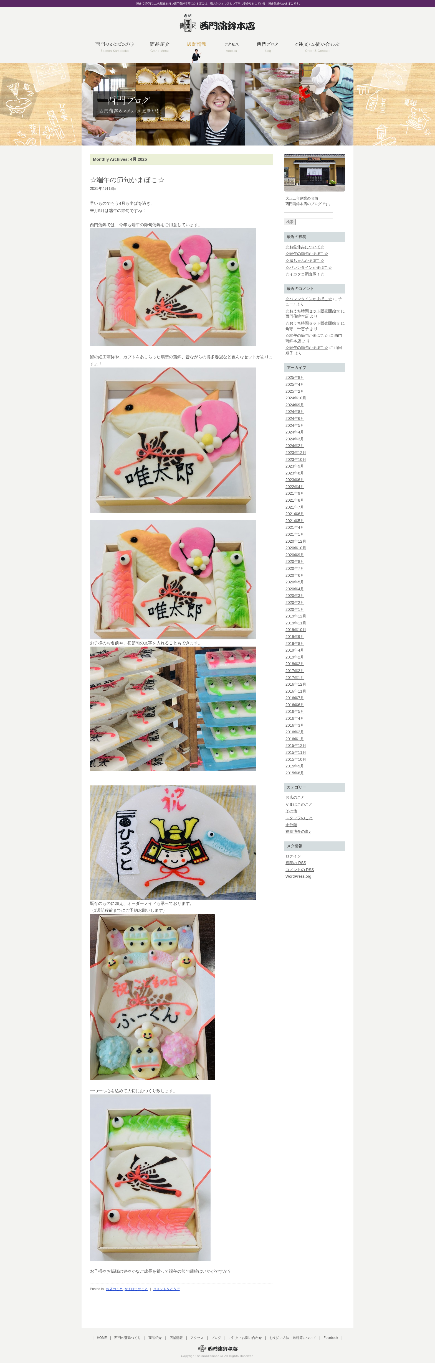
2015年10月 (295, 759)
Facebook (330, 1338)
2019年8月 (294, 643)
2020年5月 (294, 582)
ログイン (293, 856)
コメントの (299, 869)
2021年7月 (294, 507)
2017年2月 (294, 670)
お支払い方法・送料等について (292, 1338)
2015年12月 (295, 745)
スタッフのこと (299, 818)
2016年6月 (294, 705)
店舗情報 (176, 1338)
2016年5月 (294, 711)
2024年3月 (294, 439)
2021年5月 (294, 521)
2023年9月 (294, 466)
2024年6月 (294, 418)
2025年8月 (294, 377)
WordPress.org (298, 876)
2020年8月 (294, 561)
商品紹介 (155, 1338)
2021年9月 (294, 493)
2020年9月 (294, 555)
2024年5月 (294, 425)
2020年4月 (294, 589)
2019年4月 (294, 650)
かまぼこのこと (136, 1289)
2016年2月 (294, 732)
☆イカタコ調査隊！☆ (304, 274)
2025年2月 (294, 391)
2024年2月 (294, 445)
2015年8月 (294, 773)
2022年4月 (294, 486)
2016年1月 (294, 739)
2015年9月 (294, 766)
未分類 (291, 825)
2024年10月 (295, 398)
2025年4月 (294, 384)
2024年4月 (294, 432)
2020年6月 (294, 575)
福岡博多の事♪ (298, 831)
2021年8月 (294, 500)
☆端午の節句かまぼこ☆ (127, 179)
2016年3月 (294, 725)
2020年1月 (294, 609)
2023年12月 (295, 452)
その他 (291, 811)
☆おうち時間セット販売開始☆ (312, 311)
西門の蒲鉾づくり (127, 1338)
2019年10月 (295, 629)
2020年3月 (294, 595)
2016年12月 (295, 684)
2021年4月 (294, 527)
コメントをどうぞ (166, 1289)
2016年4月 (294, 718)
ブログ (216, 1338)
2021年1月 (294, 534)
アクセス (197, 1338)
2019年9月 (294, 636)
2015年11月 (295, 752)
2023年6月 (294, 480)
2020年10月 (295, 548)
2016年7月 (294, 698)
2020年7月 (294, 568)
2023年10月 (295, 459)
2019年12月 (295, 616)
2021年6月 (294, 514)
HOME (102, 1338)
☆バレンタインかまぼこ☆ (308, 267)
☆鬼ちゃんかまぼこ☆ (304, 260)
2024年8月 (294, 411)
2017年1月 (294, 677)
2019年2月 (294, 657)
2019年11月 (295, 623)
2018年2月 (294, 664)
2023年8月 (294, 473)
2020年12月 (295, 541)
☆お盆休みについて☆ (304, 247)
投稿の (295, 863)
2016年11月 (295, 691)
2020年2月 (294, 602)
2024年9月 (294, 405)
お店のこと (114, 1289)
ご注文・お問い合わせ (245, 1338)
